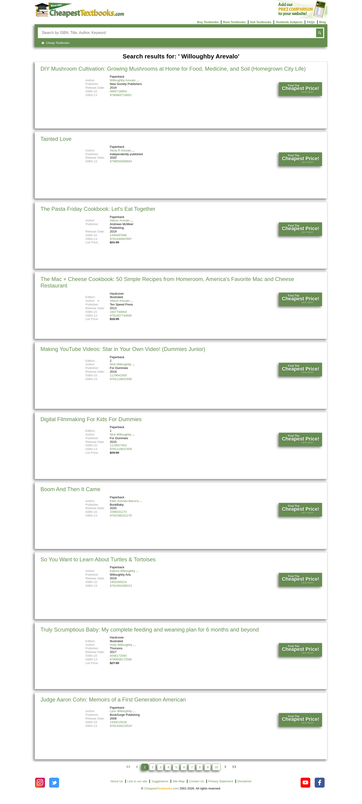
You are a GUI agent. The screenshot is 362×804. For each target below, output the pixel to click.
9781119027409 (121, 449)
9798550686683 (121, 161)
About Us (116, 781)
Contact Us (196, 781)
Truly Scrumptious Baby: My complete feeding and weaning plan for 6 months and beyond (149, 629)
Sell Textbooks (260, 22)
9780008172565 (121, 659)
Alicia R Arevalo (120, 150)
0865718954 (118, 91)
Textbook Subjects (289, 22)
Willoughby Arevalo (123, 80)
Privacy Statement (220, 781)
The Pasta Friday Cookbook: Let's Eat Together (97, 209)
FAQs (311, 22)
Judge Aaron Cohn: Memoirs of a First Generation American (113, 699)
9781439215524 (121, 726)
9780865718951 (121, 95)
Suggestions (159, 781)
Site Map (178, 781)
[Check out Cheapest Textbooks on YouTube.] (306, 783)
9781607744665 (121, 315)
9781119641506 (121, 379)
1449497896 (118, 235)
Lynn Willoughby (121, 711)
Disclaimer (244, 781)
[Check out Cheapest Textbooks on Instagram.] (40, 783)
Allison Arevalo (120, 220)
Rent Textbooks (234, 22)
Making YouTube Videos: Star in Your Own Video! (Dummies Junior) (122, 349)
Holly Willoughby (121, 645)
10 (216, 767)
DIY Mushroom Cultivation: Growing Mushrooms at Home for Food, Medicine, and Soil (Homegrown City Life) (173, 69)
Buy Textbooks (208, 22)
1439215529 (118, 722)
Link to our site (137, 781)
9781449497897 (121, 239)
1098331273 (118, 512)
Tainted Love (56, 139)
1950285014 (118, 582)
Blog (322, 22)
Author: (92, 300)
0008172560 (118, 655)
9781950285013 (121, 585)
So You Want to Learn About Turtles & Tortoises (98, 559)
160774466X (118, 312)
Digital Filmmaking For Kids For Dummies (91, 419)
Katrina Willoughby (122, 571)
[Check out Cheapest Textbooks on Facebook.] (320, 783)
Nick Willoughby (121, 364)
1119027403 (118, 445)
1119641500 (118, 375)
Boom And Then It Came (70, 489)
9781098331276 (121, 515)
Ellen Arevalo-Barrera (124, 501)
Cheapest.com (161, 788)
